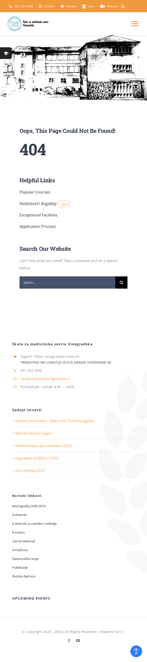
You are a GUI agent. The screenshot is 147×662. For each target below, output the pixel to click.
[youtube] (78, 641)
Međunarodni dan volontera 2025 (43, 445)
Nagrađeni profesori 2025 (37, 458)
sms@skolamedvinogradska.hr (45, 378)
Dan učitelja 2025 (30, 470)
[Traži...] (121, 282)
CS (122, 631)
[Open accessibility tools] (136, 651)
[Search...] (67, 282)
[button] (123, 6)
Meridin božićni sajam (33, 433)
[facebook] (69, 641)
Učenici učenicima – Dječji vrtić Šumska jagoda (54, 420)
